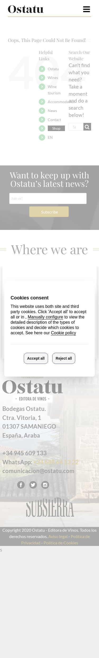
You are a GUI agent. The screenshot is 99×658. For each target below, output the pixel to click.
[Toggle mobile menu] (87, 9)
